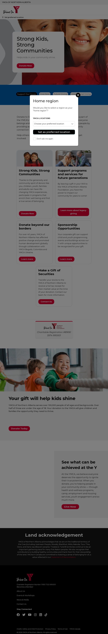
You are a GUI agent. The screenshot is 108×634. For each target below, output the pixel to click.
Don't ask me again (43, 139)
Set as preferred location (54, 132)
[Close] (78, 95)
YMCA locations (41, 118)
